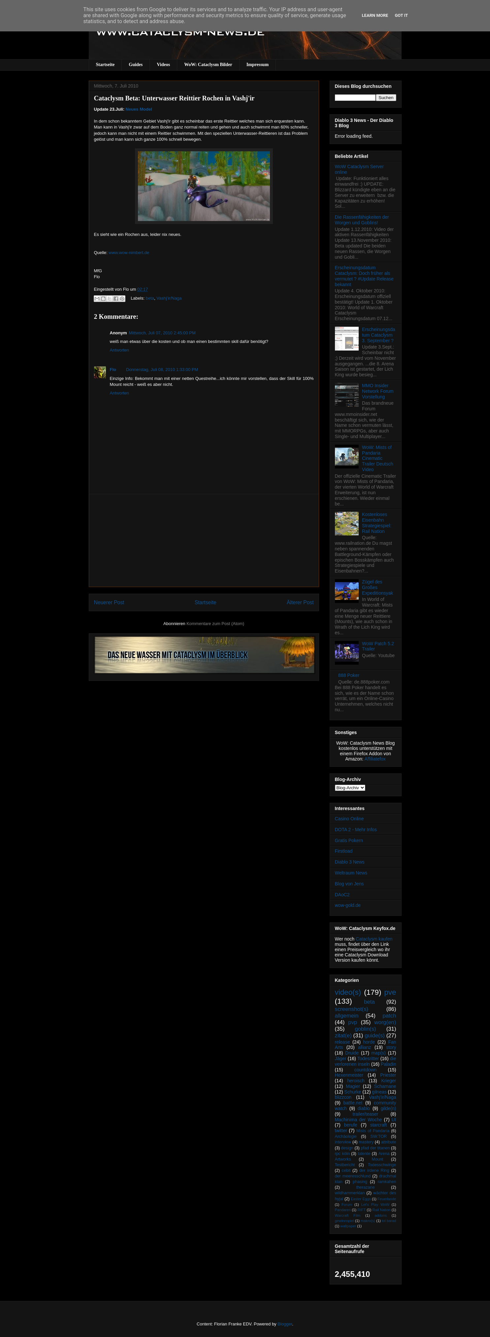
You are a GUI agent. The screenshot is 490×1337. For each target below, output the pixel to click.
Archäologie (346, 1136)
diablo (364, 1108)
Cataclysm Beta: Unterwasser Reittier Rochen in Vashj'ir (174, 98)
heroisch (356, 1080)
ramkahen (386, 1181)
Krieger (388, 1080)
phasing (360, 1181)
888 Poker (348, 675)
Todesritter (368, 1058)
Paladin (388, 1064)
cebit (346, 1170)
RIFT (361, 1210)
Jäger (340, 1058)
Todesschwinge (382, 1165)
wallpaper (348, 1226)
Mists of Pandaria (372, 1131)
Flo (113, 369)
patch (389, 1016)
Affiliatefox (375, 758)
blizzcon (343, 1097)
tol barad (389, 1221)
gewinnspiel (344, 1221)
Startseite (105, 64)
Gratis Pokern (349, 840)
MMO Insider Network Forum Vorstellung (378, 391)
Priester (388, 1075)
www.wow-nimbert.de (129, 252)
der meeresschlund (353, 1176)
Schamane (385, 1086)
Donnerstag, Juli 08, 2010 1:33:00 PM (162, 369)
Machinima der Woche (358, 1119)
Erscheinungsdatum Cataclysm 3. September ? (378, 335)
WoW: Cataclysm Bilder (208, 64)
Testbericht (345, 1165)
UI (394, 1119)
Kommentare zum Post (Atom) (215, 623)
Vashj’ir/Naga (168, 298)
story (391, 1047)
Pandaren (343, 1210)
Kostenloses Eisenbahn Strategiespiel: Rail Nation (376, 523)
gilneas (379, 1092)
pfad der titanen (375, 1148)
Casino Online (349, 818)
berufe (350, 1125)
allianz (364, 1047)
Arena (384, 1153)
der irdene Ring (374, 1170)
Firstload (344, 851)
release (342, 1042)
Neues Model (139, 109)
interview (343, 1142)
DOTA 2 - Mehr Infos (356, 829)
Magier (353, 1086)
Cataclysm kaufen (374, 939)
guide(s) (375, 1035)
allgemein (347, 1016)
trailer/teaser (365, 1114)
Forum (347, 1205)
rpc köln (342, 1153)
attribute (388, 1142)
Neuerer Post (109, 602)
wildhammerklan (350, 1193)
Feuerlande (386, 1199)
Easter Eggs (361, 1199)
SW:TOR (378, 1136)
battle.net (352, 1102)
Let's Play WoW (375, 1205)
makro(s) (368, 1221)
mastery (366, 1142)
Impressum (257, 64)
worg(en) (385, 1022)
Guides (136, 64)
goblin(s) (365, 1029)
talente (364, 1153)
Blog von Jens (349, 883)
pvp (352, 1022)
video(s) (348, 992)
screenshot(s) (352, 1009)
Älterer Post (300, 602)
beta (150, 298)
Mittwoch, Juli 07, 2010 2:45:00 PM (162, 332)
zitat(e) (343, 1035)
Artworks (343, 1159)
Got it (401, 15)
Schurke (352, 1092)
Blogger (285, 1323)
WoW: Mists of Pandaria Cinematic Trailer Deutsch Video (377, 458)
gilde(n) (388, 1108)
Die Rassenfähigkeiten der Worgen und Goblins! (362, 219)
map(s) (378, 1053)
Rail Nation (382, 1210)
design (347, 1148)
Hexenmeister (349, 1075)
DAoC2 (342, 894)
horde (369, 1042)
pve (390, 992)
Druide (352, 1053)
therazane (365, 1187)
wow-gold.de (348, 905)
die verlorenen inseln (365, 1061)
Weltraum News (351, 872)
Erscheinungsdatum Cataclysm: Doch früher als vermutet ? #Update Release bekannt (364, 276)
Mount (377, 1159)
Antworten (119, 350)
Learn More (375, 15)
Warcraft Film (348, 1215)
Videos (163, 64)
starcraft (378, 1125)
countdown (365, 1069)
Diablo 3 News (350, 862)
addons (381, 1215)
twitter (341, 1130)
